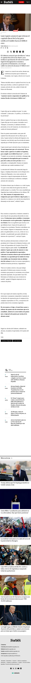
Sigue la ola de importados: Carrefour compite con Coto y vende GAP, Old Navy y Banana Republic (18, 378)
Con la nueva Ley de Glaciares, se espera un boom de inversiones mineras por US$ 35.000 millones (15, 599)
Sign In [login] (28, 2)
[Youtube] (18, 668)
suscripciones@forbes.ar (12, 653)
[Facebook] (11, 668)
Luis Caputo (17, 340)
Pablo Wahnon (4, 46)
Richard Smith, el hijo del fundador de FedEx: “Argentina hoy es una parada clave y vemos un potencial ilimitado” (18, 390)
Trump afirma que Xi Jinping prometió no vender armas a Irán (15, 484)
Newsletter (8, 660)
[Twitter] (13, 668)
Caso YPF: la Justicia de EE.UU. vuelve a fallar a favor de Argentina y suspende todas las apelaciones (14, 569)
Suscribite (21, 2)
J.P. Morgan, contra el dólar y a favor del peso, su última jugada (18, 413)
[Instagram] (15, 668)
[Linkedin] (21, 668)
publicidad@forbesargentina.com (12, 646)
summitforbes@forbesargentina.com (12, 651)
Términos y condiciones (12, 662)
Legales (20, 662)
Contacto (14, 660)
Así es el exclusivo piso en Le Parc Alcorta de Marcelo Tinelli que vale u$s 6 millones (18, 422)
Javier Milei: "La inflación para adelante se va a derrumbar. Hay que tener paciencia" (15, 512)
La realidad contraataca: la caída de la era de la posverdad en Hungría (15, 540)
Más (17, 370)
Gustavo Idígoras (6, 340)
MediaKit (3, 660)
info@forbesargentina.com (10, 649)
